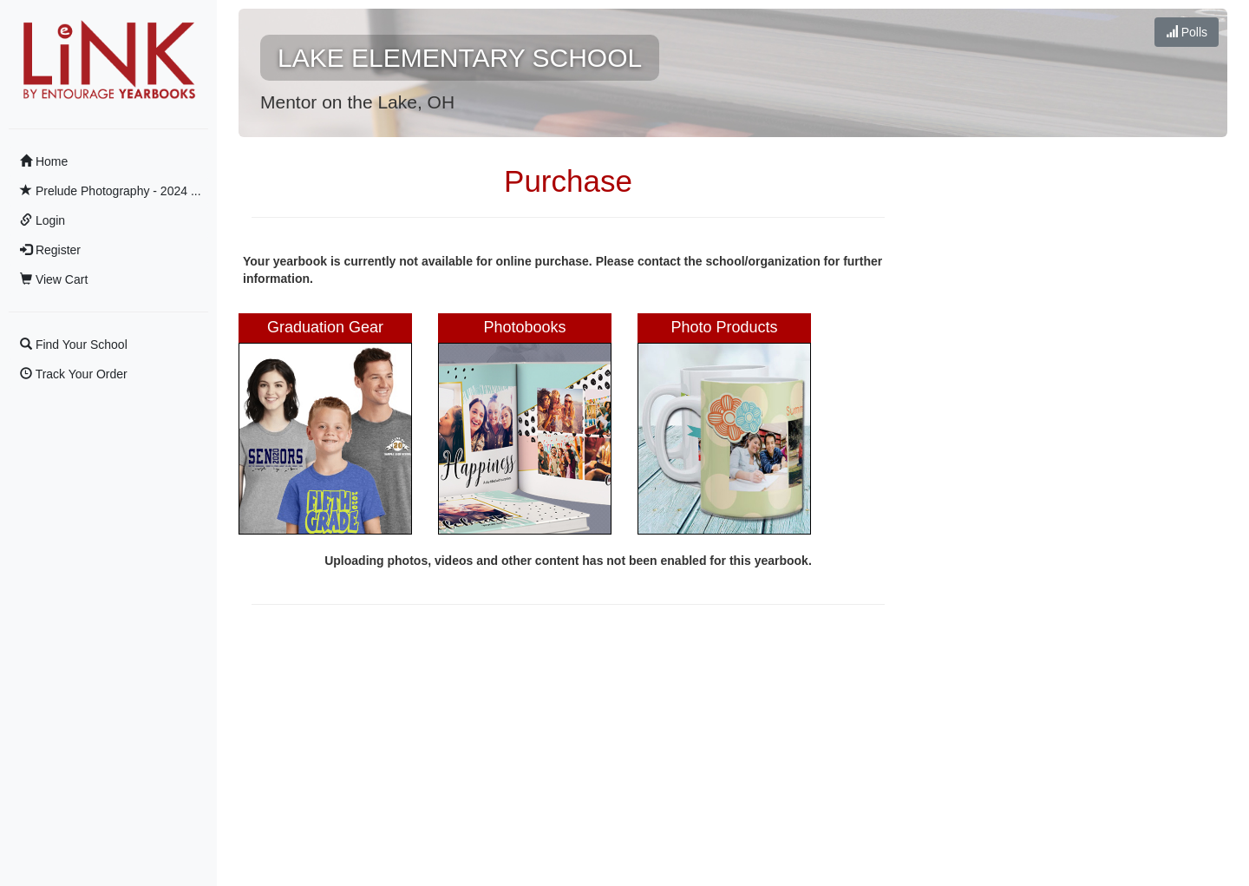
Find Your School (74, 344)
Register (50, 250)
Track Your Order (74, 374)
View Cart (54, 279)
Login (42, 220)
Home (44, 161)
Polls (1186, 32)
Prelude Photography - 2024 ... (110, 191)
